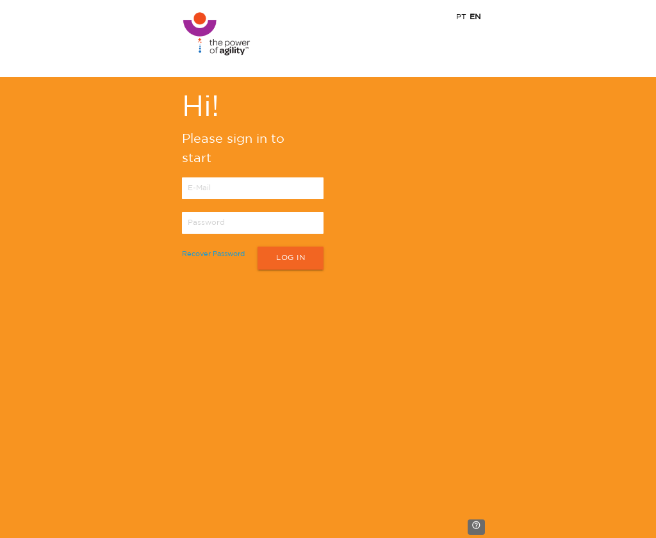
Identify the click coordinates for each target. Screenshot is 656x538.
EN (475, 16)
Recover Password (213, 254)
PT (461, 16)
